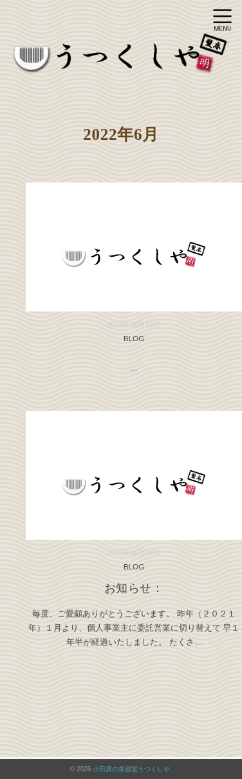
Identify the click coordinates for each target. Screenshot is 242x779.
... (134, 368)
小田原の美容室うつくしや (131, 769)
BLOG (134, 338)
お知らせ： (134, 588)
